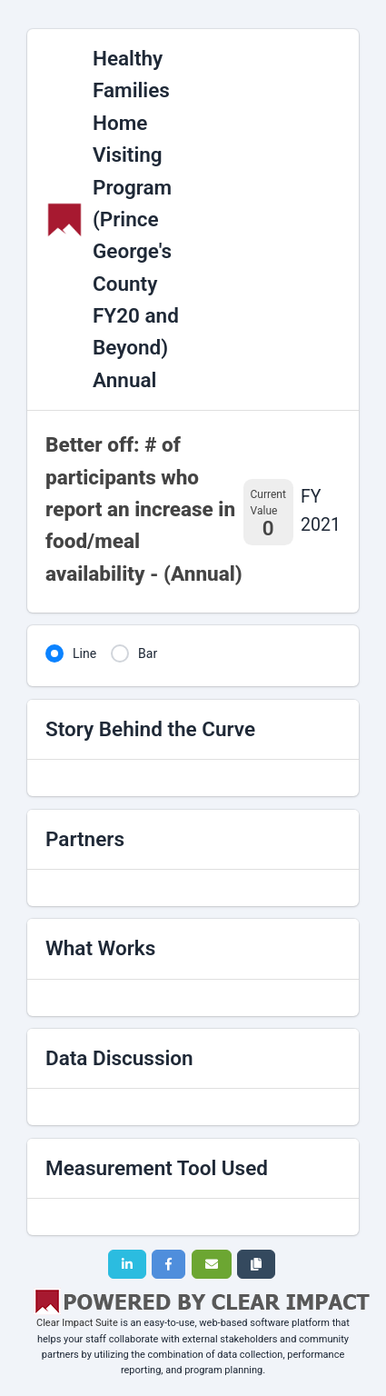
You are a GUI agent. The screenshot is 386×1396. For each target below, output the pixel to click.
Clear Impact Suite (77, 1323)
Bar (147, 653)
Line (84, 653)
